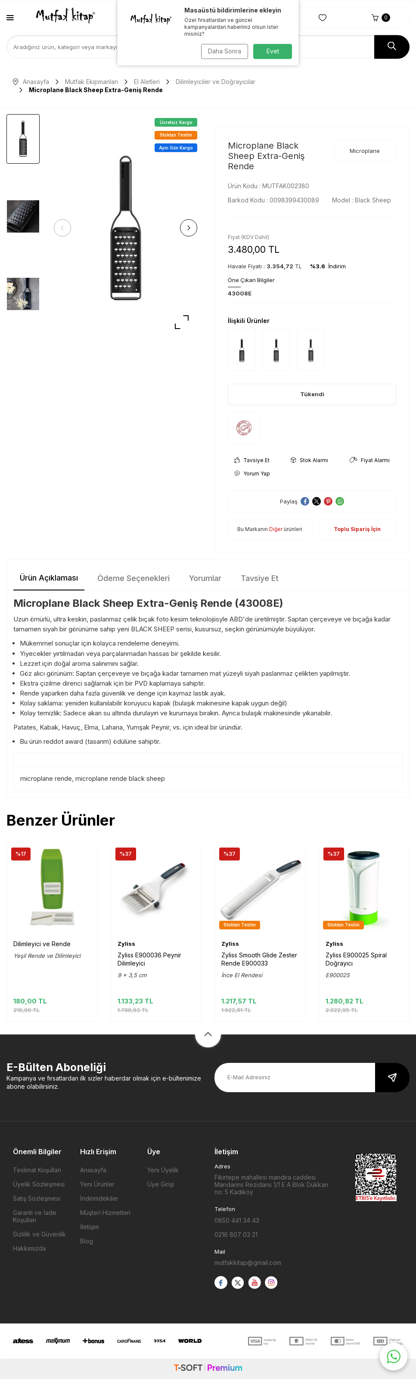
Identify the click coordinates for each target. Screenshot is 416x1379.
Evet (273, 51)
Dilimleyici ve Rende (42, 943)
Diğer (276, 529)
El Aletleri (147, 81)
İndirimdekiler (99, 1198)
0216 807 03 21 (236, 1234)
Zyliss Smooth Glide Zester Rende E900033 (259, 958)
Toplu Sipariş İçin (357, 529)
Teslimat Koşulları (37, 1170)
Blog (86, 1241)
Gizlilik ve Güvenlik (39, 1234)
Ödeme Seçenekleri (133, 578)
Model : (361, 200)
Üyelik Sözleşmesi (39, 1184)
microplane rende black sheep (120, 778)
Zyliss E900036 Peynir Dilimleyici (149, 958)
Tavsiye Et (252, 460)
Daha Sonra (223, 51)
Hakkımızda (29, 1248)
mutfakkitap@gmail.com (247, 1262)
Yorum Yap (252, 473)
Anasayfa (31, 81)
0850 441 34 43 (236, 1220)
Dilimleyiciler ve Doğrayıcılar (215, 81)
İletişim (89, 1226)
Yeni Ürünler (97, 1184)
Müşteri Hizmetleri (105, 1212)
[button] (64, 227)
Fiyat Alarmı (369, 460)
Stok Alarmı (309, 460)
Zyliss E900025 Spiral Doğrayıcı (356, 958)
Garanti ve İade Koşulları (34, 1216)
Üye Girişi (160, 1184)
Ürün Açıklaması (49, 577)
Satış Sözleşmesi (36, 1198)
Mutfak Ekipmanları (91, 81)
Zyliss (126, 943)
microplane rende (46, 778)
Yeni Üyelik (163, 1170)
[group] (126, 228)
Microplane (365, 150)
